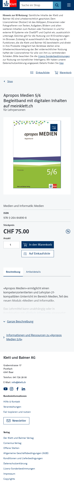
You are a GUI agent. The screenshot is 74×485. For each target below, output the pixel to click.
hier (61, 63)
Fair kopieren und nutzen (17, 411)
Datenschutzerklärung (15, 463)
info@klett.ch (19, 382)
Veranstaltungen (12, 406)
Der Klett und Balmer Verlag (18, 437)
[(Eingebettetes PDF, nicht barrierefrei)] (37, 154)
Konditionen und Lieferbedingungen (23, 458)
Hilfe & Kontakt (11, 401)
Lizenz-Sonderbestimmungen (54, 56)
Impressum (9, 473)
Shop (10, 81)
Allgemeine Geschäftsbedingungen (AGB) (25, 453)
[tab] (13, 272)
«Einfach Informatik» (38, 313)
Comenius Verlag (12, 443)
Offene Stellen (11, 448)
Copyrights (9, 478)
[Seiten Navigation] (69, 5)
